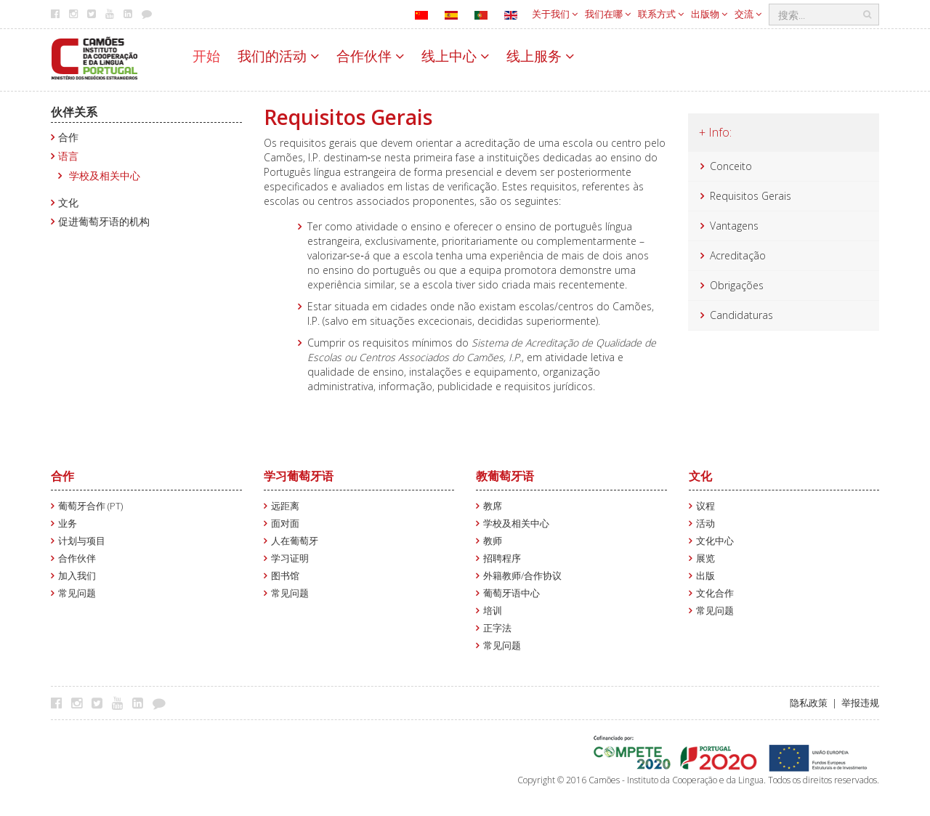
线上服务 (540, 56)
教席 (492, 506)
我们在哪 (608, 13)
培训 (492, 611)
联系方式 (661, 13)
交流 (748, 13)
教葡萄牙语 (505, 476)
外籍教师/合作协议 (522, 576)
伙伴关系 (74, 112)
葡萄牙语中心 (511, 593)
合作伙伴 (370, 56)
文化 (68, 202)
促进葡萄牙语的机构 (104, 221)
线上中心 (455, 56)
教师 (492, 541)
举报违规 (860, 703)
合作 (68, 137)
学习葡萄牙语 (298, 476)
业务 (67, 523)
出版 (705, 576)
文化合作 (715, 593)
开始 (206, 56)
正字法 (497, 628)
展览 (705, 558)
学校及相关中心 (104, 175)
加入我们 (77, 576)
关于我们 (555, 13)
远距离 (285, 506)
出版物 (709, 13)
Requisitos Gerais (750, 196)
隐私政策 (809, 703)
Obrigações (737, 285)
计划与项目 (81, 541)
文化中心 (715, 541)
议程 (705, 506)
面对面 (285, 523)
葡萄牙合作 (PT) (90, 506)
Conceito (731, 166)
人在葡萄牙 (294, 541)
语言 (68, 156)
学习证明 (290, 558)
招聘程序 (502, 558)
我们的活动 (278, 56)
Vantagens (734, 226)
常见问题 (77, 593)
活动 (705, 523)
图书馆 (285, 576)
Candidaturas (741, 315)
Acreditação (738, 255)
